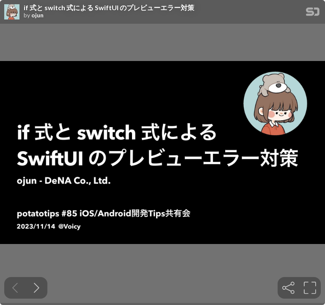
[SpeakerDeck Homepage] (312, 13)
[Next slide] (36, 287)
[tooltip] (288, 287)
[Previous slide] (15, 287)
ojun (37, 15)
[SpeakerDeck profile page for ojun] (11, 12)
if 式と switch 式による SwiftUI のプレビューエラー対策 (109, 7)
